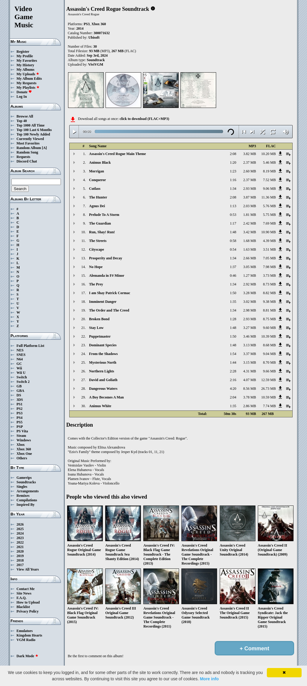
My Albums (25, 69)
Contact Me (25, 589)
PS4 (19, 418)
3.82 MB (249, 154)
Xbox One (24, 454)
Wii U (20, 373)
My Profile (24, 56)
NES (19, 350)
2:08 (233, 154)
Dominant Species (103, 345)
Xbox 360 (23, 449)
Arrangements (27, 491)
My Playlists (28, 87)
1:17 (233, 223)
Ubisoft (94, 37)
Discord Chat (26, 161)
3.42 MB (249, 232)
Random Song (27, 152)
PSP (19, 427)
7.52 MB (269, 180)
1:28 (233, 319)
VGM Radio (25, 640)
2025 (20, 529)
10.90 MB (268, 232)
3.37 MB (249, 354)
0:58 (233, 241)
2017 (20, 565)
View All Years (27, 569)
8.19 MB (269, 171)
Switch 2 (23, 382)
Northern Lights (101, 371)
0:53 (233, 215)
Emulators (24, 631)
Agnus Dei (97, 206)
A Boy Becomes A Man (106, 397)
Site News (23, 593)
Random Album (28, 148)
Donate (24, 92)
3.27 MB (249, 328)
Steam (21, 436)
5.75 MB (269, 215)
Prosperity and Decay (105, 258)
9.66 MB (269, 371)
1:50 (233, 293)
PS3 (19, 413)
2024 (20, 533)
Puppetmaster (100, 336)
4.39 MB (269, 241)
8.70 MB (269, 362)
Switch (21, 377)
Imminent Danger (103, 302)
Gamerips (24, 478)
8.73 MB (269, 284)
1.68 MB (249, 241)
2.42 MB (249, 223)
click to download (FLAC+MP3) (144, 119)
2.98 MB (249, 310)
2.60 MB (249, 171)
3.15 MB (249, 362)
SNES (20, 355)
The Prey (96, 284)
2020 (20, 551)
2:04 (233, 397)
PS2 (19, 409)
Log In (21, 96)
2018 (20, 560)
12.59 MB (268, 380)
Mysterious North (102, 362)
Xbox (20, 445)
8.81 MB (269, 310)
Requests (23, 157)
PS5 (19, 422)
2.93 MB (249, 188)
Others (21, 458)
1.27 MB (249, 275)
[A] (44, 148)
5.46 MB (269, 162)
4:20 (233, 388)
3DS (19, 400)
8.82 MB (269, 293)
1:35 (233, 302)
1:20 (233, 162)
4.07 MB (249, 380)
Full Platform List (30, 346)
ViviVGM (95, 64)
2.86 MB (249, 406)
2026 (20, 524)
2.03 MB (249, 206)
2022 (20, 542)
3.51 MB (269, 249)
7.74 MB (269, 406)
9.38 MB (269, 302)
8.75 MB (269, 319)
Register (22, 51)
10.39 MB (268, 336)
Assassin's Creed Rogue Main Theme (117, 154)
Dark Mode (27, 656)
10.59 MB (268, 397)
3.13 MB (249, 345)
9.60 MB (269, 328)
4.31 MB (249, 371)
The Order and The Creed (109, 310)
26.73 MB (268, 388)
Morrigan (96, 171)
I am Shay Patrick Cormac (109, 293)
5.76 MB (269, 206)
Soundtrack (96, 60)
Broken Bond (99, 319)
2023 (20, 538)
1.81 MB (249, 215)
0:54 (233, 249)
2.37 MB (249, 162)
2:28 (233, 371)
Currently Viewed (30, 139)
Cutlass (94, 188)
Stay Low (96, 328)
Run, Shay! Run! (102, 232)
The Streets (97, 241)
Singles (21, 487)
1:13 (233, 206)
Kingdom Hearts (29, 635)
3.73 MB (269, 275)
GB (19, 386)
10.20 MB (268, 154)
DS (18, 395)
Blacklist (23, 607)
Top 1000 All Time (30, 125)
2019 (20, 556)
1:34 (233, 188)
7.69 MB (269, 223)
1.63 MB (249, 249)
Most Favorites (28, 143)
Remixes (22, 496)
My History (25, 65)
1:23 (233, 171)
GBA (20, 391)
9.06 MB (269, 188)
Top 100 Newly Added (33, 134)
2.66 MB (249, 258)
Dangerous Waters (103, 388)
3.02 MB (249, 302)
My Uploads (27, 74)
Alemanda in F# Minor (106, 275)
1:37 (233, 267)
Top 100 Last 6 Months (34, 130)
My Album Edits (29, 78)
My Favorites (26, 60)
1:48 (233, 232)
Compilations (26, 500)
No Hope (96, 267)
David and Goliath (103, 380)
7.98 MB (269, 267)
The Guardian (100, 223)
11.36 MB (268, 197)
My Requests (26, 83)
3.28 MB (249, 293)
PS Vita (22, 431)
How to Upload (28, 602)
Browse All (24, 116)
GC (19, 364)
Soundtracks (26, 482)
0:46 (233, 275)
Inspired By (25, 505)
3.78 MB (249, 397)
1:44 (233, 362)
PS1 (19, 404)
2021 (20, 547)
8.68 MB (269, 345)
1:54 (233, 354)
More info (209, 678)
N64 (19, 359)
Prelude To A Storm (104, 215)
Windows (23, 440)
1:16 (233, 180)
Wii (19, 368)
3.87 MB (249, 197)
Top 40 (21, 121)
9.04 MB (269, 354)
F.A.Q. (21, 598)
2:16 (233, 380)
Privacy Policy (27, 611)
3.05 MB (249, 267)
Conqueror (97, 180)
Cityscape (96, 249)
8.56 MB (249, 388)
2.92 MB (249, 284)
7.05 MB (269, 258)
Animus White (100, 406)
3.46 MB (249, 336)
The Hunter (98, 197)
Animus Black (100, 162)
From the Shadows (103, 354)
